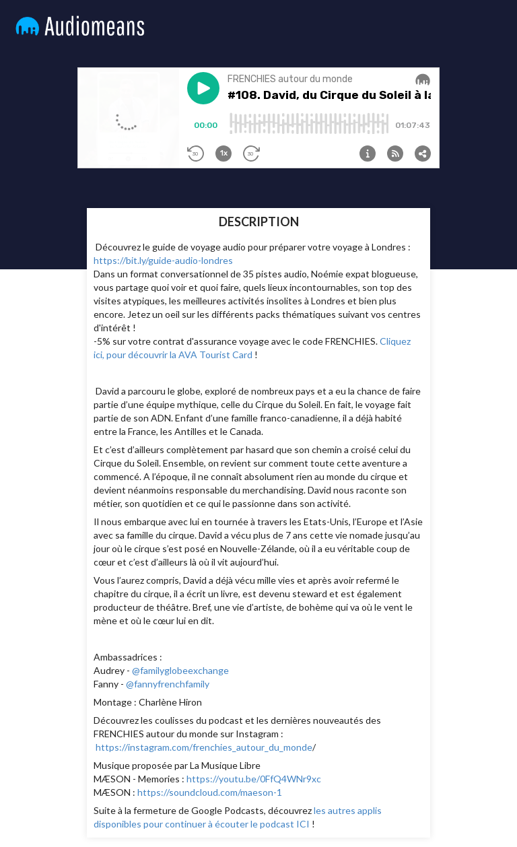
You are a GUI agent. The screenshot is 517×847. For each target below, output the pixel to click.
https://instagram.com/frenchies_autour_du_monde (204, 747)
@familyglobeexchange (180, 670)
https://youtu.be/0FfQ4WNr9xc (253, 778)
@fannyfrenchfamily (167, 683)
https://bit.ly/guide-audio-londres (163, 260)
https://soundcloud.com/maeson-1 (209, 792)
